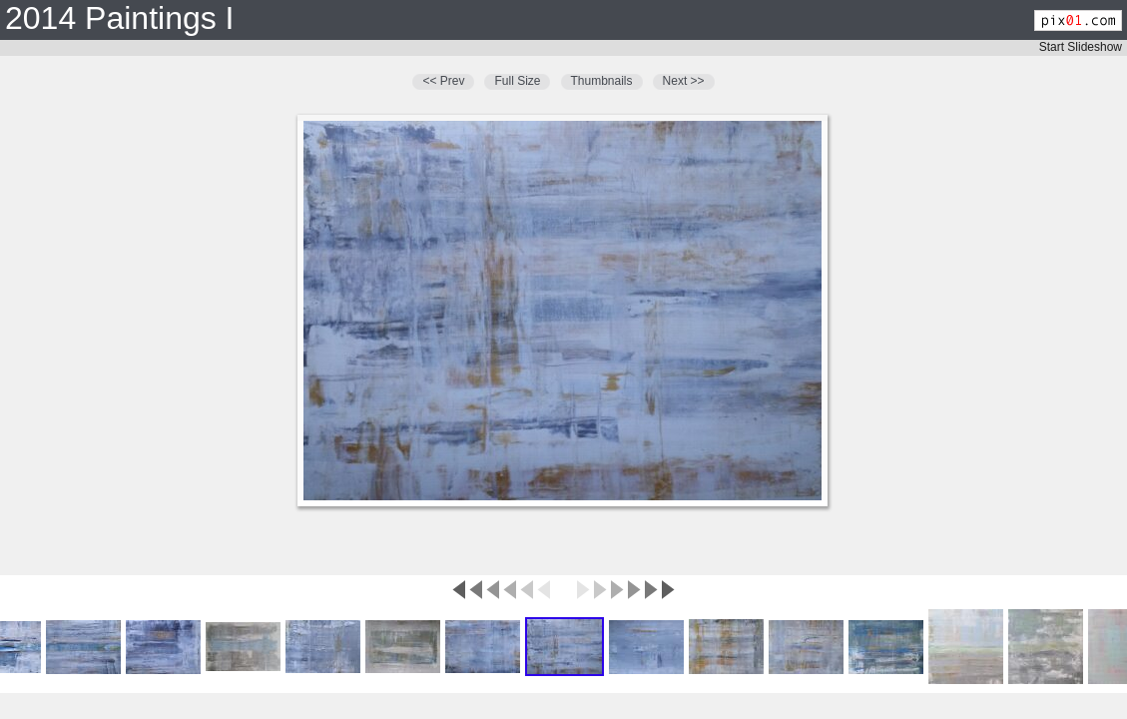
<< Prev (443, 81)
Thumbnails (602, 81)
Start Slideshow (1080, 47)
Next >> (684, 81)
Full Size (517, 81)
